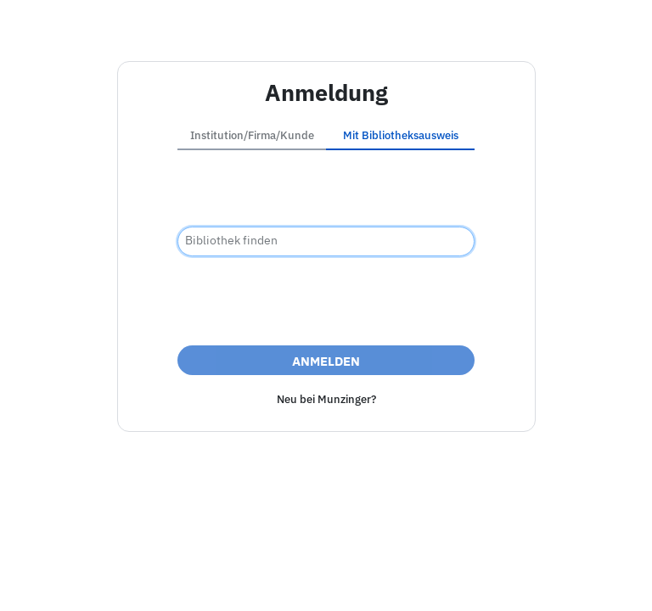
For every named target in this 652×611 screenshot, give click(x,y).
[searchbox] (326, 241)
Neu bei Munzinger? (326, 399)
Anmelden (326, 361)
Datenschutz (417, 580)
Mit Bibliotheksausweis (400, 135)
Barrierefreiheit (322, 580)
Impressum (231, 580)
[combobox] (326, 241)
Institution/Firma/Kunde (252, 135)
